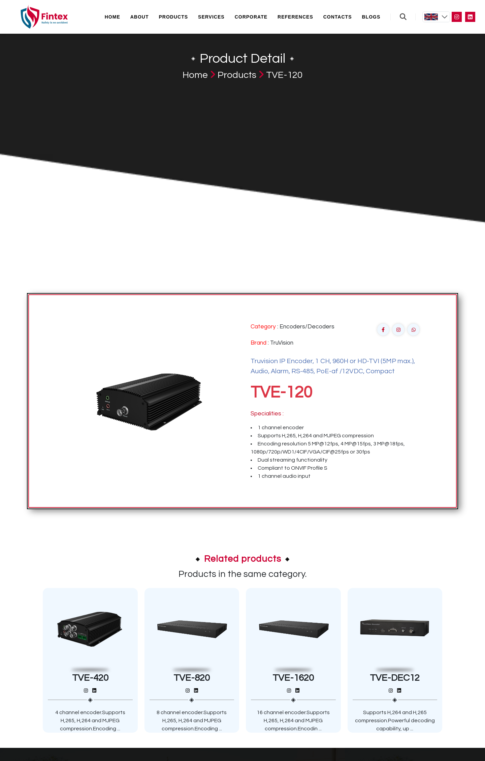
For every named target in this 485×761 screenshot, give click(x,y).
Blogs (371, 17)
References (295, 17)
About (139, 17)
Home (112, 17)
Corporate (251, 17)
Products (173, 17)
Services (211, 17)
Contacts (337, 17)
